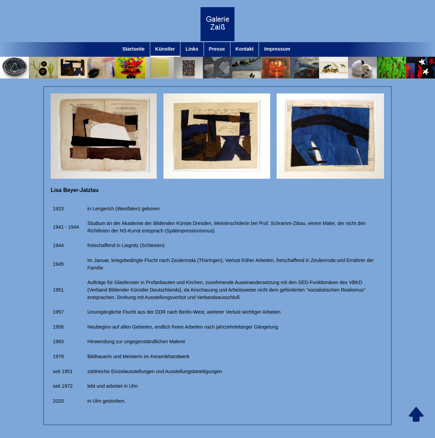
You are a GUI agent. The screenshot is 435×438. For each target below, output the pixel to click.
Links (192, 49)
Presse (217, 49)
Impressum (277, 49)
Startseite (133, 49)
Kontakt (245, 49)
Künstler (165, 49)
